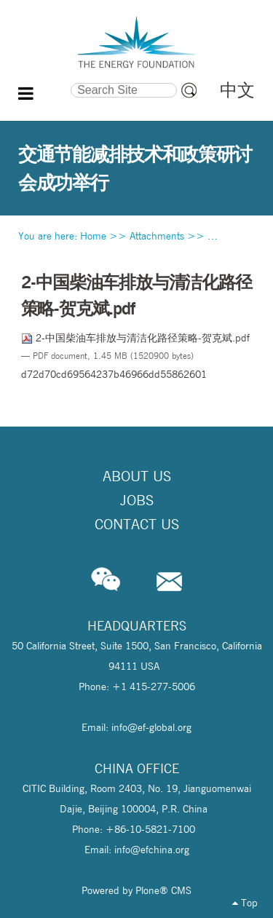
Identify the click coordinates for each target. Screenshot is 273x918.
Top (245, 902)
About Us (137, 476)
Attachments (157, 235)
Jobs (137, 500)
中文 (237, 90)
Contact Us (137, 524)
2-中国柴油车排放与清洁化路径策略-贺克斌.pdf (135, 337)
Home (93, 235)
